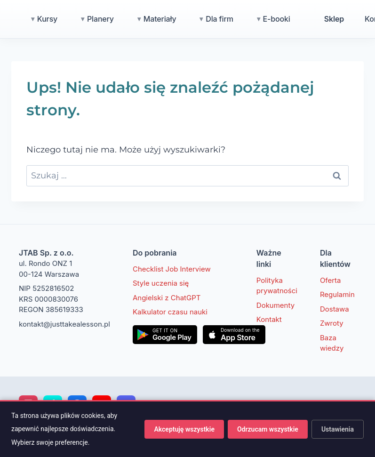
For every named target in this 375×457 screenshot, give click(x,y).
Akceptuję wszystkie (184, 429)
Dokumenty (275, 305)
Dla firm (260, 19)
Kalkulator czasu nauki (170, 311)
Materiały (201, 19)
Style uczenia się (161, 283)
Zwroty (331, 323)
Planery (141, 19)
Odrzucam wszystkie (267, 429)
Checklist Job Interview (172, 269)
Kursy (89, 19)
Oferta (330, 280)
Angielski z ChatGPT (167, 297)
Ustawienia (337, 429)
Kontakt (269, 319)
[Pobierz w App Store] (234, 334)
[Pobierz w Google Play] (165, 334)
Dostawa (334, 309)
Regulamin (337, 294)
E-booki (318, 19)
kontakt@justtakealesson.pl (64, 324)
